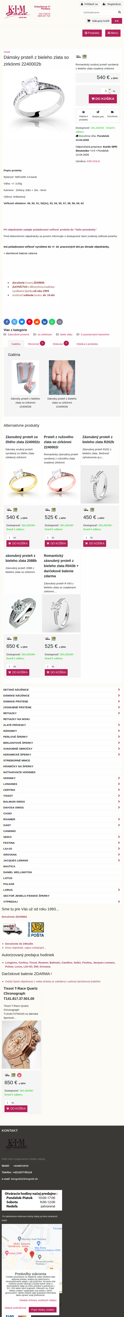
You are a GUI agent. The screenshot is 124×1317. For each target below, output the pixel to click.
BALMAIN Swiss (62, 801)
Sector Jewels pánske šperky (26, 895)
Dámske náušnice (62, 695)
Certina (62, 790)
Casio (7, 813)
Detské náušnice (62, 690)
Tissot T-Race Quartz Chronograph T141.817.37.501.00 (21, 993)
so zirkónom (45, 334)
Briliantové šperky (62, 743)
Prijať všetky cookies (42, 1309)
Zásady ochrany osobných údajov (38, 1300)
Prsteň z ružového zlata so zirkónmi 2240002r (58, 442)
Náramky (62, 731)
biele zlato (66, 334)
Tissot (62, 796)
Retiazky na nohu (16, 719)
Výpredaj (62, 901)
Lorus (62, 890)
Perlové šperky (62, 737)
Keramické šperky (62, 754)
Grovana (62, 854)
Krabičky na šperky (18, 766)
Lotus (7, 878)
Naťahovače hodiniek (19, 772)
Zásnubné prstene (18, 334)
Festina (62, 843)
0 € (117, 20)
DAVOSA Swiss (62, 807)
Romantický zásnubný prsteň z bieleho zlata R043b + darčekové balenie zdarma (61, 566)
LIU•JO (62, 849)
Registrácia (112, 4)
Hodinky (62, 778)
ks (11, 537)
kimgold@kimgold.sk (24, 1178)
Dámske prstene (62, 701)
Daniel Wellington (17, 872)
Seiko (62, 837)
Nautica (9, 866)
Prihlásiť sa (89, 4)
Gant (62, 825)
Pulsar (8, 883)
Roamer (62, 819)
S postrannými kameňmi (95, 334)
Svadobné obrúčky (62, 749)
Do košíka (102, 99)
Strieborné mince (16, 760)
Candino (9, 831)
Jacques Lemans (62, 860)
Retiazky (62, 713)
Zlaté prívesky (62, 725)
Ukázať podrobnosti (15, 1308)
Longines (62, 784)
